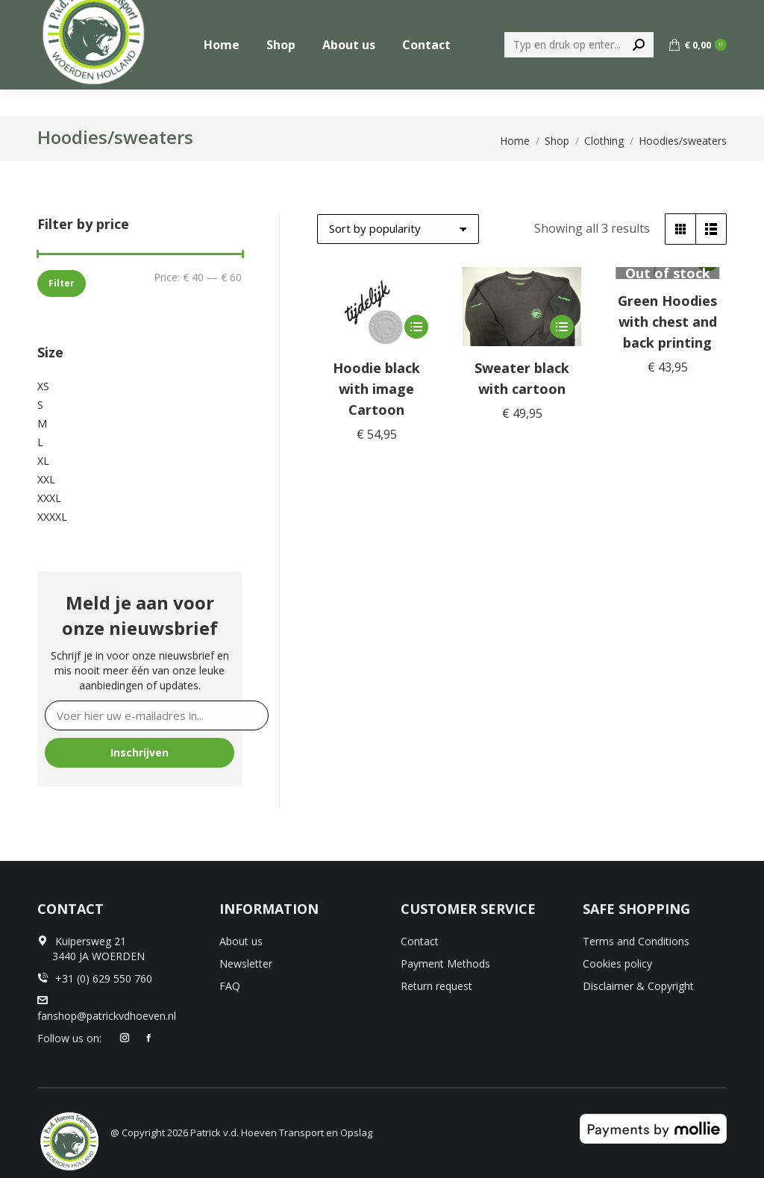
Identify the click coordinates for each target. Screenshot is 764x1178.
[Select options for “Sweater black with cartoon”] (562, 327)
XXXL (49, 498)
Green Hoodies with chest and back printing (667, 321)
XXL (46, 479)
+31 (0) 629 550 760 (677, 14)
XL (43, 461)
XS (43, 386)
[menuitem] (576, 14)
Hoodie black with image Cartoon (376, 389)
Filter (61, 283)
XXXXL (52, 517)
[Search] (579, 71)
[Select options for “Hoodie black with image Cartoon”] (416, 327)
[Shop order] (398, 229)
